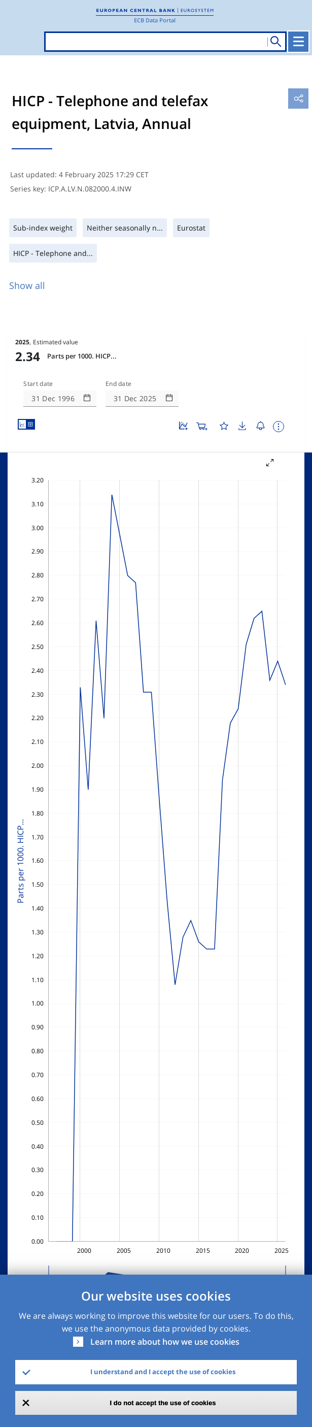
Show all (27, 285)
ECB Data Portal (155, 20)
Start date (38, 384)
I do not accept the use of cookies (163, 1403)
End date (119, 384)
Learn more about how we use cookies (164, 1341)
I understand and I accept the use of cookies (162, 1371)
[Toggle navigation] (298, 41)
